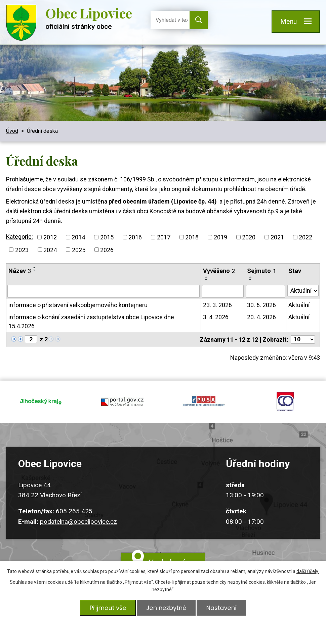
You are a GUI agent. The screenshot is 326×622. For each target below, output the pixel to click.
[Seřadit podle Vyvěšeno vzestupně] (206, 277)
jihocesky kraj (41, 402)
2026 (107, 249)
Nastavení (221, 608)
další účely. (307, 571)
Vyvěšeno (219, 270)
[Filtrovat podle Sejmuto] (265, 291)
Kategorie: (19, 236)
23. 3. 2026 (217, 304)
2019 (220, 237)
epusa (204, 402)
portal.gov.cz (122, 402)
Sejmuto (261, 270)
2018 (192, 237)
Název (19, 270)
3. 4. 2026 (216, 317)
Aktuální (299, 304)
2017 (163, 237)
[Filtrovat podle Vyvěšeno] (223, 291)
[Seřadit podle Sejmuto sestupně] (250, 279)
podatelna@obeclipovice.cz (78, 521)
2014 (78, 237)
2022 (305, 237)
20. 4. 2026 (261, 317)
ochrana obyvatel (285, 402)
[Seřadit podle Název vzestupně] (34, 267)
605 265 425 (74, 511)
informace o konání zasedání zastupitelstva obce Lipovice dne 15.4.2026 (91, 322)
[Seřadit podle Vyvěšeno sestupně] (206, 279)
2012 (50, 237)
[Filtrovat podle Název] (103, 291)
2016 (135, 237)
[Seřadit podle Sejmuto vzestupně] (250, 277)
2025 (78, 249)
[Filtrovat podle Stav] (303, 290)
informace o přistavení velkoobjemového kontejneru (78, 304)
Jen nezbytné (166, 608)
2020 (248, 237)
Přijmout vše (107, 608)
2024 (50, 249)
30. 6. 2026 (261, 304)
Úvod (12, 131)
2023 (22, 249)
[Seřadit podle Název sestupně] (34, 270)
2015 (107, 237)
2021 (277, 237)
